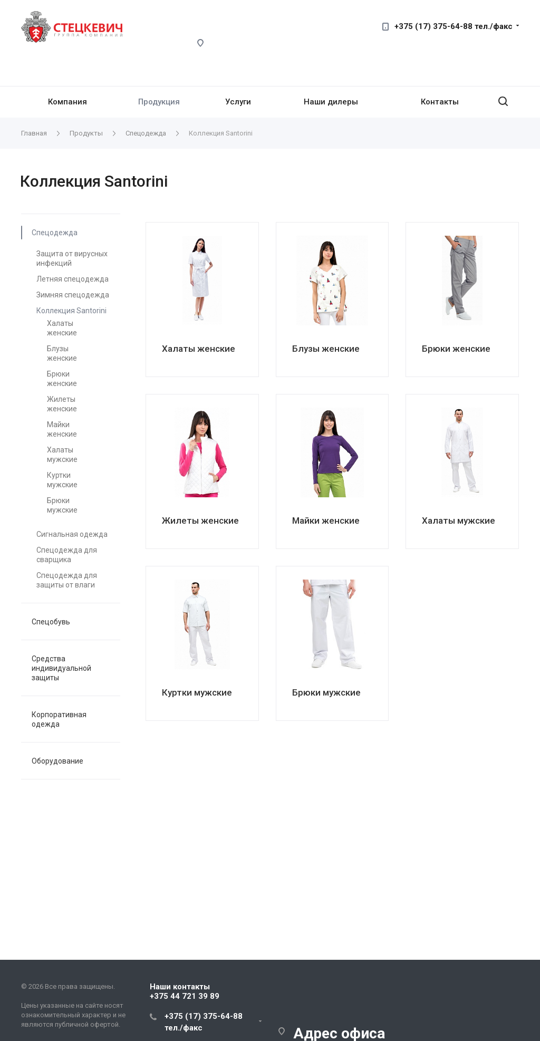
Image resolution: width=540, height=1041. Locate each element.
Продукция (159, 102)
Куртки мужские (62, 480)
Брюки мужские (62, 505)
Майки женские (62, 429)
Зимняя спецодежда (72, 295)
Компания (67, 102)
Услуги (238, 102)
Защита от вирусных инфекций (72, 258)
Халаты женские (62, 328)
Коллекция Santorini (71, 310)
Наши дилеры (331, 102)
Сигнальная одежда (72, 534)
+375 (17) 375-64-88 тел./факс (453, 26)
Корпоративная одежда (59, 719)
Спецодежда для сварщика (66, 555)
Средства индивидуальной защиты (61, 668)
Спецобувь (51, 622)
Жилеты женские (62, 404)
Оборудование (57, 761)
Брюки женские (62, 379)
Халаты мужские (62, 455)
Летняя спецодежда (72, 279)
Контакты (440, 102)
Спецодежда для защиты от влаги (66, 580)
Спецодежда (55, 232)
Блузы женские (62, 353)
